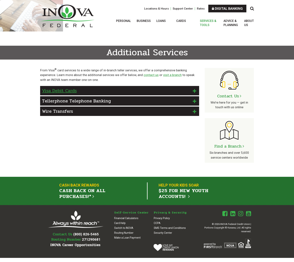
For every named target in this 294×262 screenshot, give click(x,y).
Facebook (224, 213)
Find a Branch (228, 146)
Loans (161, 21)
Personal (123, 21)
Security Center (163, 232)
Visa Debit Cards (59, 90)
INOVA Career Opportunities (75, 245)
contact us (151, 75)
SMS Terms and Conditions (170, 227)
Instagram (240, 213)
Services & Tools (208, 23)
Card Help (120, 222)
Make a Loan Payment (127, 237)
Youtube (248, 213)
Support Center (183, 8)
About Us (249, 23)
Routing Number (124, 232)
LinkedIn (232, 213)
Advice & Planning (231, 23)
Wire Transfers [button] (57, 111)
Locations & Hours (156, 8)
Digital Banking (227, 8)
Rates (201, 8)
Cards (181, 21)
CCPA (157, 222)
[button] (119, 90)
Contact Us (228, 96)
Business (144, 21)
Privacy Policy (162, 217)
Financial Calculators (126, 217)
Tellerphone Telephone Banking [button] (76, 101)
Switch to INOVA (123, 227)
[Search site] (252, 8)
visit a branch (172, 75)
